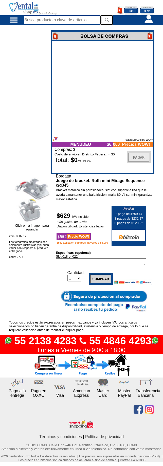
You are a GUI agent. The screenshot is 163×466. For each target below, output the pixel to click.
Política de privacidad (104, 438)
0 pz (147, 10)
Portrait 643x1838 (133, 461)
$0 (131, 10)
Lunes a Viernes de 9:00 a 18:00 (81, 351)
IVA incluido (80, 217)
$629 (64, 215)
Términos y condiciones (60, 438)
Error (102, 89)
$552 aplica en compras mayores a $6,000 (82, 242)
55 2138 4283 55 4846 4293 (81, 341)
